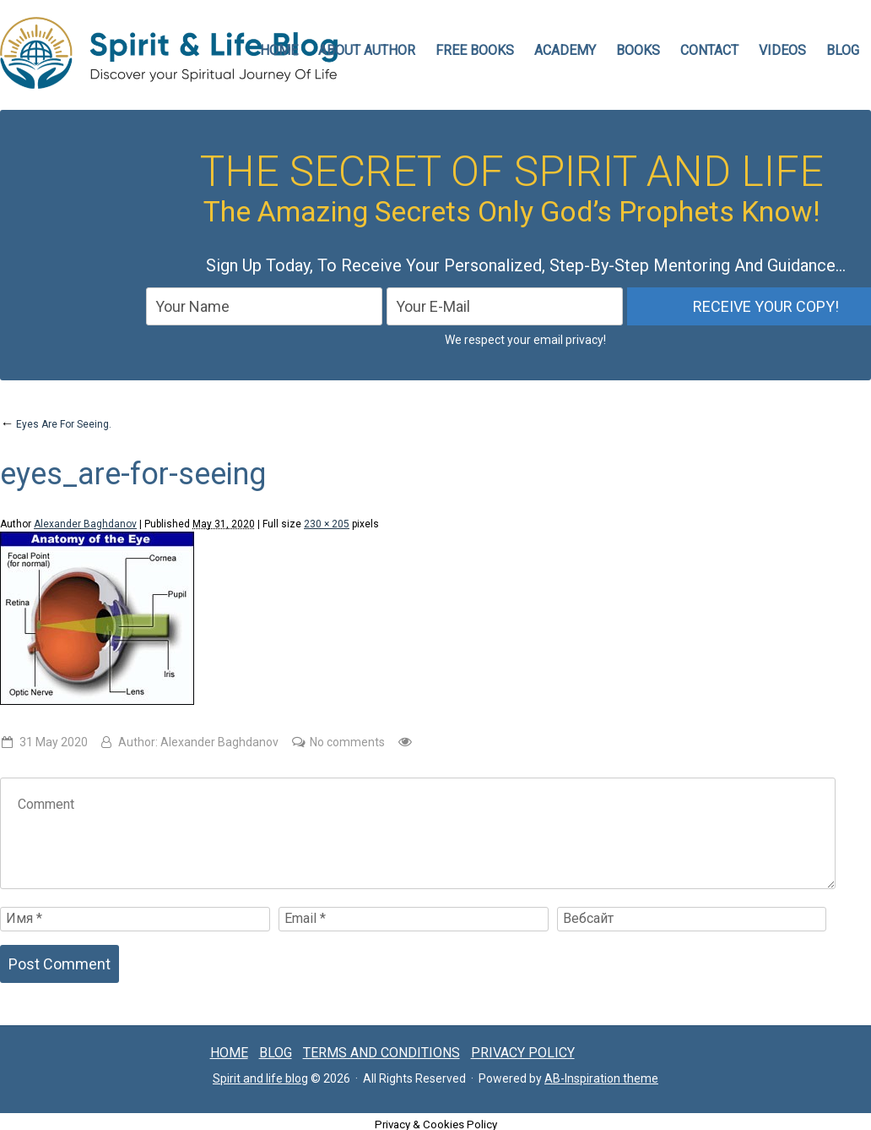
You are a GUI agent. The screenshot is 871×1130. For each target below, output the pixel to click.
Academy (565, 50)
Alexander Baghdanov (85, 524)
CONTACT (709, 50)
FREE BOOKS (475, 50)
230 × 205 (326, 524)
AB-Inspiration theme (601, 1078)
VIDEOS (782, 50)
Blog (842, 50)
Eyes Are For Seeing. (55, 424)
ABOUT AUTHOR (366, 50)
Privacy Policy (523, 1053)
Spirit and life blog (260, 1078)
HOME (279, 50)
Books (638, 50)
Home (229, 1053)
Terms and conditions (381, 1053)
